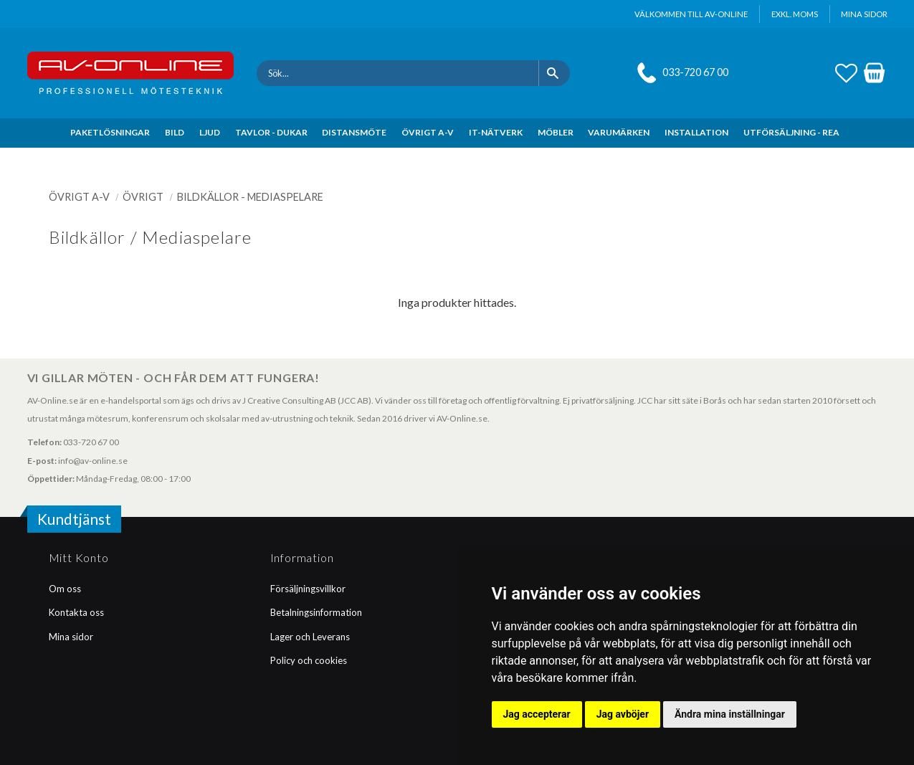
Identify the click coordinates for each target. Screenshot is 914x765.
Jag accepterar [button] (537, 714)
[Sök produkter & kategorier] (397, 73)
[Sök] (554, 73)
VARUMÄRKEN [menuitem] (618, 132)
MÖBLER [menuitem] (555, 132)
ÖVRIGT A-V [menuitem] (427, 132)
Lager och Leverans (310, 636)
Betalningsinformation (316, 612)
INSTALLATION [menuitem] (696, 132)
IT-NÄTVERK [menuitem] (496, 132)
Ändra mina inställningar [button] (730, 714)
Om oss (65, 588)
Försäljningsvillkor (308, 588)
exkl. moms (794, 14)
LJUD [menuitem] (209, 132)
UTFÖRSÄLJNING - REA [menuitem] (791, 132)
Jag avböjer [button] (622, 714)
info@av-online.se (93, 460)
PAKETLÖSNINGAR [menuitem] (110, 132)
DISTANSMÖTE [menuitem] (354, 132)
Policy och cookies (308, 660)
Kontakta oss (76, 612)
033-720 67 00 (695, 72)
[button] (846, 71)
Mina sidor (71, 636)
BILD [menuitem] (174, 132)
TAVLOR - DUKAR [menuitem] (271, 132)
